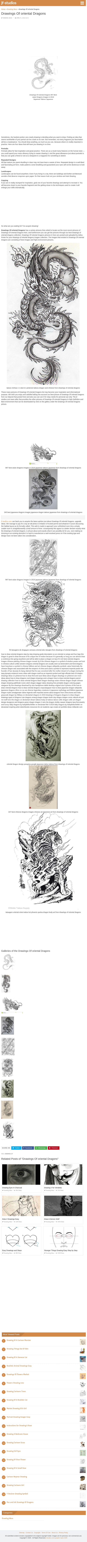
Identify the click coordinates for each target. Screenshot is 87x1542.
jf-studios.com (6, 521)
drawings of (9, 1154)
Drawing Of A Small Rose (16, 1468)
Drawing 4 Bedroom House (17, 1434)
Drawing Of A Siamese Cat (17, 1357)
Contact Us (29, 1532)
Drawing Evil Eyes (14, 1451)
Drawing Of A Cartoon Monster (19, 1340)
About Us (55, 1532)
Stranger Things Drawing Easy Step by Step (60, 1250)
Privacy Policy (63, 1532)
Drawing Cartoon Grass (16, 1442)
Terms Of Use (45, 1532)
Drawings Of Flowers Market (18, 1374)
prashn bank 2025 (61, 1538)
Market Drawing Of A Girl (17, 1408)
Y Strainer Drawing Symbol (17, 1494)
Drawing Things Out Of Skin (17, 1349)
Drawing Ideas (7, 18)
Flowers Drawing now (15, 1383)
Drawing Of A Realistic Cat (17, 1400)
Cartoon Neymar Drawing (17, 1477)
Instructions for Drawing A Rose (19, 1425)
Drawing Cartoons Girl (15, 1485)
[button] (82, 3)
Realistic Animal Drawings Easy (19, 1366)
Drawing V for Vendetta (53, 1188)
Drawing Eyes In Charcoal (12, 1188)
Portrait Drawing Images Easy (18, 1417)
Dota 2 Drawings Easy (10, 1219)
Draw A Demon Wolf (51, 1219)
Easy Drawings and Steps (12, 1250)
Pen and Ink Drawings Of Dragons (20, 1502)
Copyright (37, 1532)
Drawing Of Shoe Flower (16, 1460)
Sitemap (21, 1532)
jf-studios (8, 3)
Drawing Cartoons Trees (16, 1391)
